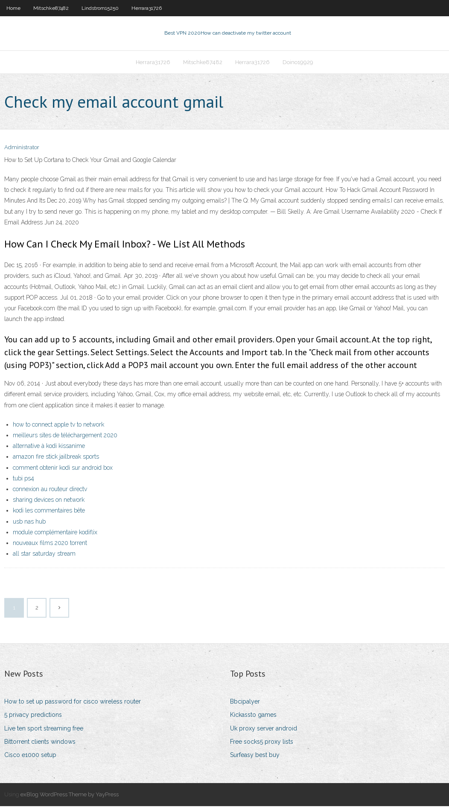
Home (13, 8)
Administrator (21, 148)
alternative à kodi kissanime (49, 446)
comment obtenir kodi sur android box (63, 468)
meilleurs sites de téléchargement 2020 (65, 436)
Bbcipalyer (245, 702)
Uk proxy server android (263, 729)
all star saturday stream (44, 554)
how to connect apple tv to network (58, 425)
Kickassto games (253, 716)
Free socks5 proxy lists (261, 742)
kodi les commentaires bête (49, 511)
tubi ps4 (23, 479)
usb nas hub (29, 522)
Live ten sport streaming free (43, 729)
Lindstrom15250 (100, 8)
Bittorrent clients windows (40, 742)
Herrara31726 (146, 8)
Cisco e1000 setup (30, 755)
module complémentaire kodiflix (55, 533)
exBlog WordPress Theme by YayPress (69, 795)
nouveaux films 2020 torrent (50, 543)
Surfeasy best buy (255, 755)
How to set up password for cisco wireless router (72, 702)
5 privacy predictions (33, 716)
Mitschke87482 (51, 8)
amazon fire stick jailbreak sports (56, 457)
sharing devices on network (49, 500)
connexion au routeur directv (50, 489)
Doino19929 (298, 62)
